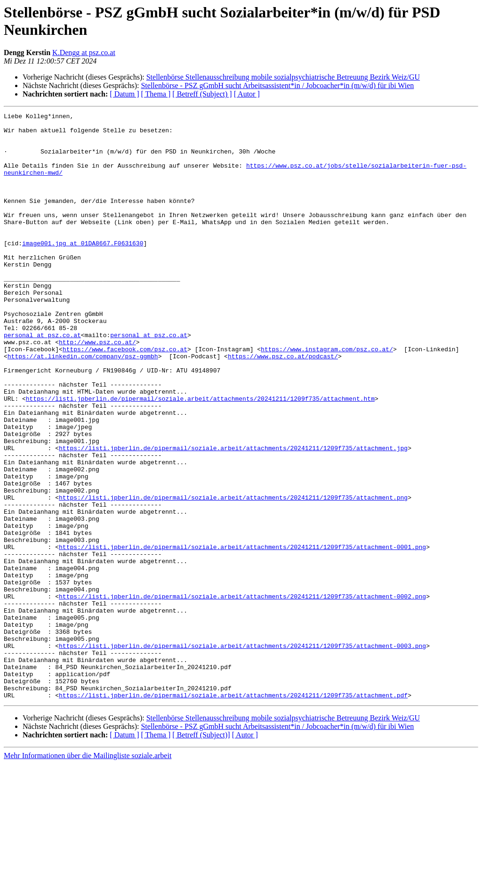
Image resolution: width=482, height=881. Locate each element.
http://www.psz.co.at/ (97, 388)
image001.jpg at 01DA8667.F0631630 (82, 270)
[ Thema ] (156, 94)
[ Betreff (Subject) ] (202, 94)
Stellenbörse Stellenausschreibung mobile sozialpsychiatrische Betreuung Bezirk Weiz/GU (283, 77)
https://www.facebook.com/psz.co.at (125, 397)
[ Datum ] (124, 94)
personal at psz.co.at (42, 380)
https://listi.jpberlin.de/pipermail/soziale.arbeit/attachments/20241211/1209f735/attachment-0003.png (242, 753)
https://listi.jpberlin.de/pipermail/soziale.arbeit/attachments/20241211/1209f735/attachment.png (233, 575)
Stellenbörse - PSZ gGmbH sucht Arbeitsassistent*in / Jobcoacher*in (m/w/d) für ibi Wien (277, 85)
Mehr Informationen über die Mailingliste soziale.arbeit (87, 873)
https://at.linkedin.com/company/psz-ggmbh (83, 405)
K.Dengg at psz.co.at (83, 52)
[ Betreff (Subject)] (201, 852)
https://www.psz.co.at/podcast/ (283, 405)
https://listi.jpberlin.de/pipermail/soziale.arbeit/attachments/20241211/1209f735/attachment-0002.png (242, 693)
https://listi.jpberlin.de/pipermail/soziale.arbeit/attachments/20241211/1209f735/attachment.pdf (233, 812)
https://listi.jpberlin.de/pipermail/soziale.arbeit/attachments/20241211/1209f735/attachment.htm (200, 456)
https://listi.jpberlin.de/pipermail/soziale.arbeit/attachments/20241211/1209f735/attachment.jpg (233, 515)
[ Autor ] (247, 94)
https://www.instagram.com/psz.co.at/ (327, 397)
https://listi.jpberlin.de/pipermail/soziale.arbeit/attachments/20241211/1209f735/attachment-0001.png (242, 634)
